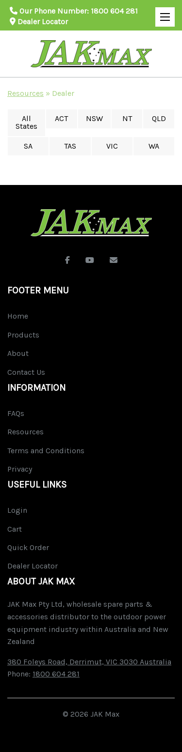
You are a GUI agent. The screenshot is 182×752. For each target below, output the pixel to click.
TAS (70, 146)
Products (23, 334)
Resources (25, 93)
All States (26, 122)
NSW (94, 118)
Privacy (19, 469)
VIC (112, 146)
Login (17, 510)
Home (17, 316)
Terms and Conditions (45, 450)
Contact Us (26, 372)
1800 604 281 (114, 10)
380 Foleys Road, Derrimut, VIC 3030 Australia (89, 661)
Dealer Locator (39, 21)
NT (127, 118)
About (18, 353)
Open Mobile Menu (162, 12)
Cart (14, 529)
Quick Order (28, 547)
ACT (61, 118)
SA (28, 146)
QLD (159, 118)
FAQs (15, 413)
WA (154, 146)
